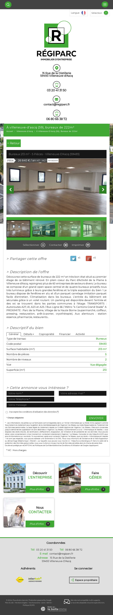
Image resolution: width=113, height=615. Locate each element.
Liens (43, 603)
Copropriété (46, 334)
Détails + (29, 334)
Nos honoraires (34, 603)
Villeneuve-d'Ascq (24, 131)
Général (14, 334)
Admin (49, 603)
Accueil (9, 131)
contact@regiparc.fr (57, 104)
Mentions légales (21, 603)
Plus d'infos (40, 489)
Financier (65, 334)
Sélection (97, 13)
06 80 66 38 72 (73, 549)
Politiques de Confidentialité (46, 445)
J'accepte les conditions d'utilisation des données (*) (34, 412)
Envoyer (96, 418)
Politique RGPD (29, 605)
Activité (80, 334)
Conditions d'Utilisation (71, 445)
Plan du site (9, 603)
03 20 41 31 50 (44, 549)
